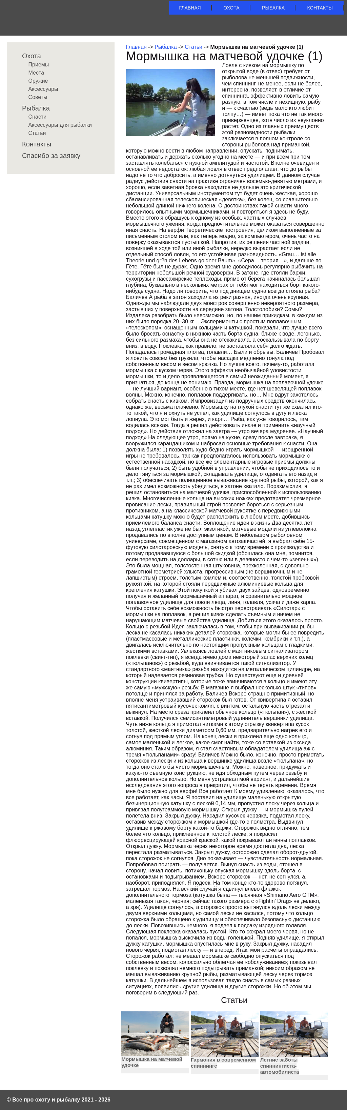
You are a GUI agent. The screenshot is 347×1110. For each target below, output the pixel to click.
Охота (231, 8)
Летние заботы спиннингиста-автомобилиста (279, 1066)
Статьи (193, 47)
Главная (190, 8)
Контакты (320, 8)
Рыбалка (273, 8)
